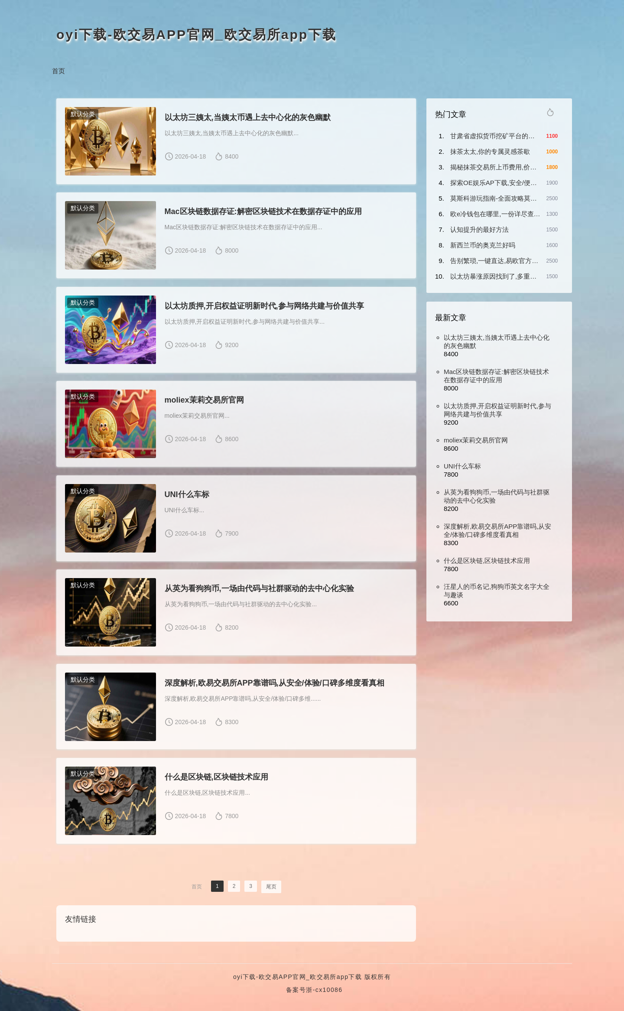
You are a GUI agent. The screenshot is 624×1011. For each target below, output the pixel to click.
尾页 (271, 888)
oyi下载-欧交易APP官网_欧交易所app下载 (196, 34)
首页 (58, 71)
